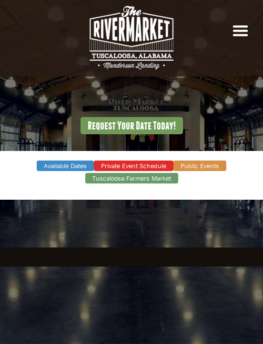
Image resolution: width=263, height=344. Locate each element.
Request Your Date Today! (132, 125)
